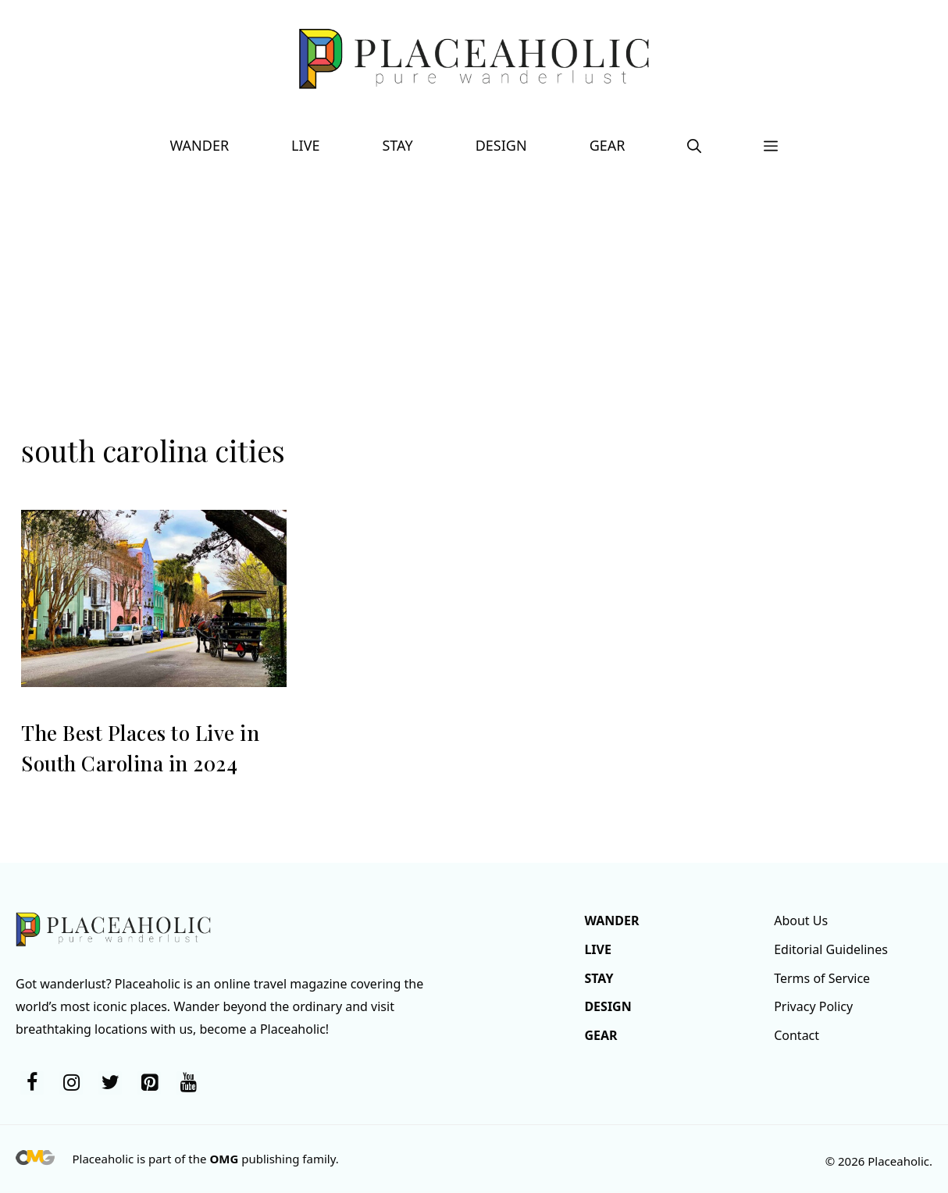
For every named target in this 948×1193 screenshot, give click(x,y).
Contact (796, 1035)
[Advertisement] (474, 313)
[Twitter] (110, 1083)
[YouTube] (188, 1083)
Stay (397, 145)
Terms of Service (822, 978)
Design (501, 145)
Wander (200, 145)
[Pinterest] (149, 1083)
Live (305, 145)
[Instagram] (71, 1083)
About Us (801, 920)
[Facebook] (32, 1083)
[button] (694, 145)
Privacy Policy (813, 1006)
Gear (607, 145)
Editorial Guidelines (831, 949)
